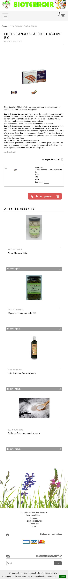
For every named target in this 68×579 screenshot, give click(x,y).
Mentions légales (34, 515)
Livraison (34, 518)
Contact (34, 526)
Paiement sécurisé (34, 521)
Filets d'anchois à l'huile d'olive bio (23, 26)
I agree (62, 576)
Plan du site (34, 524)
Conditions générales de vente (34, 512)
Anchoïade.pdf (9, 152)
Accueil (5, 26)
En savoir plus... (14, 268)
